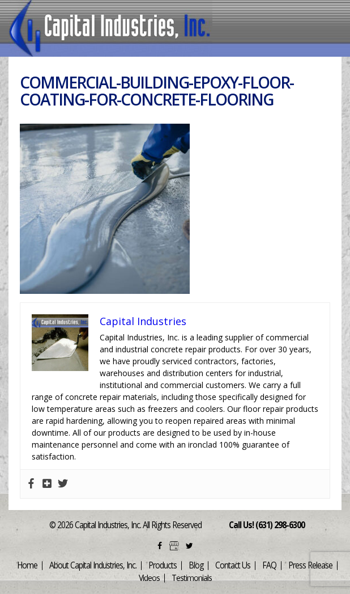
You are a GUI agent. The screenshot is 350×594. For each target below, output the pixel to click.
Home (27, 565)
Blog (196, 565)
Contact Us (232, 565)
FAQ (269, 565)
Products (162, 565)
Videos (149, 578)
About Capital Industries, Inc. (92, 565)
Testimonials (192, 578)
